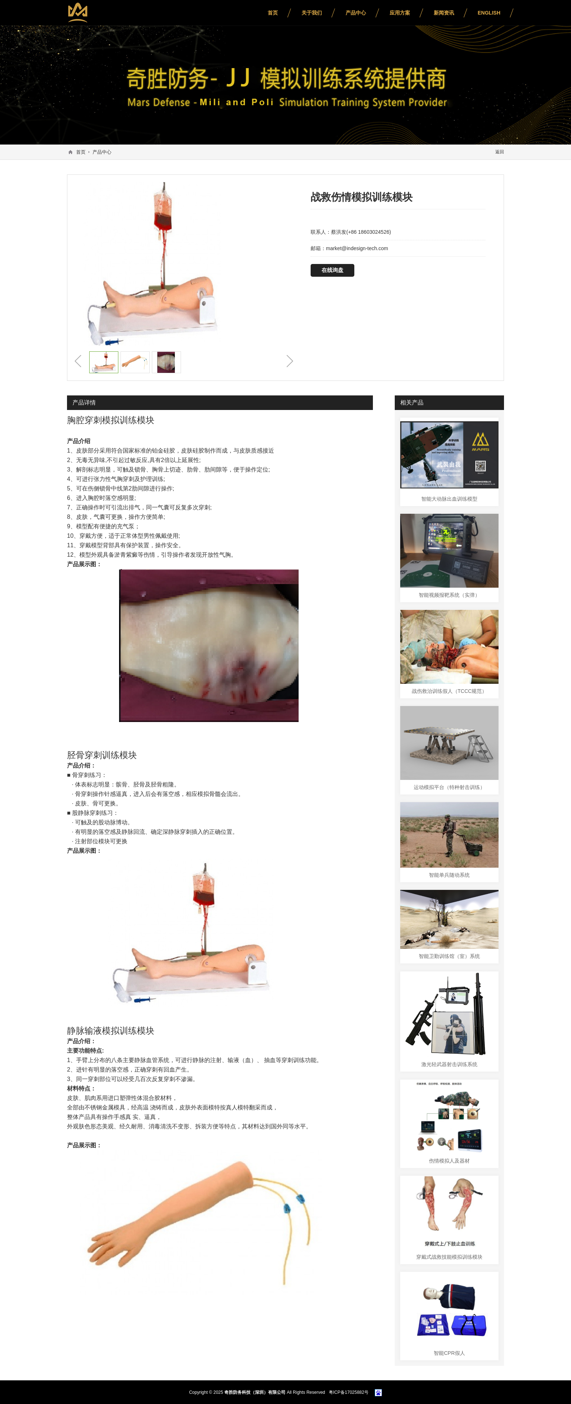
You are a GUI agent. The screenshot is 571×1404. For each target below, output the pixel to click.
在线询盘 (332, 270)
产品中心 (356, 13)
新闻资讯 (444, 13)
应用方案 (400, 13)
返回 (499, 151)
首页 (273, 13)
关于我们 (312, 13)
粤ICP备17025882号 (349, 1392)
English (489, 13)
